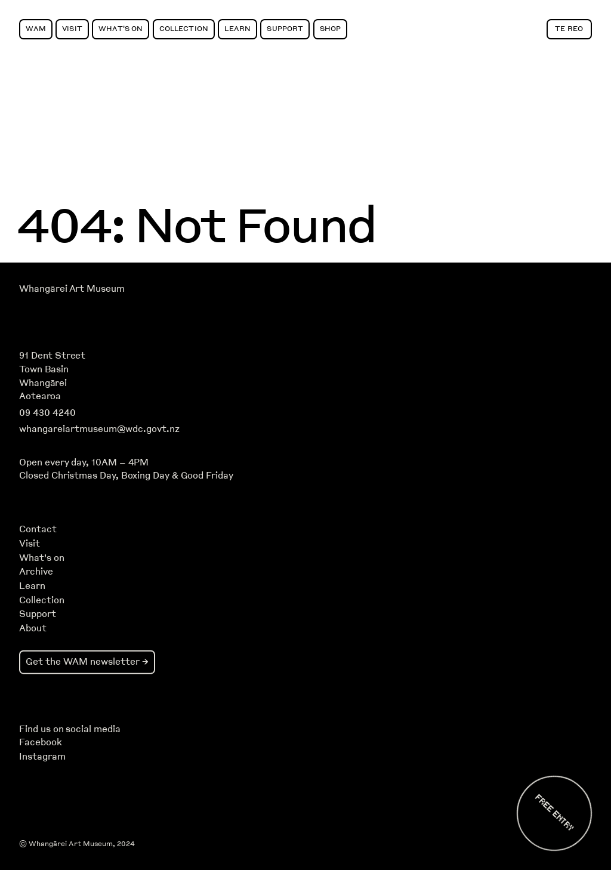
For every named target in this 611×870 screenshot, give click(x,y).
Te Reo (569, 28)
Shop (330, 28)
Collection (183, 28)
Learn (237, 28)
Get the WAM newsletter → (87, 661)
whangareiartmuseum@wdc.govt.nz (99, 429)
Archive (36, 571)
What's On (120, 28)
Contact (38, 529)
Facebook (40, 742)
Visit (72, 28)
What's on (41, 557)
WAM (35, 28)
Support (285, 28)
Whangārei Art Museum (71, 288)
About (33, 628)
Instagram (42, 756)
